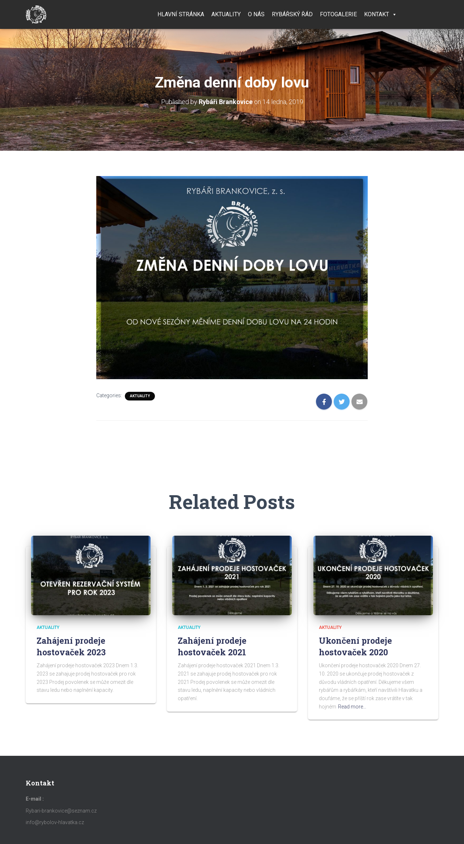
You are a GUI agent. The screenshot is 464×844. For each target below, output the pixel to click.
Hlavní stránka (180, 14)
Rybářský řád (292, 14)
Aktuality (226, 14)
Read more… (352, 707)
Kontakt (380, 14)
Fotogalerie (338, 14)
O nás (256, 14)
